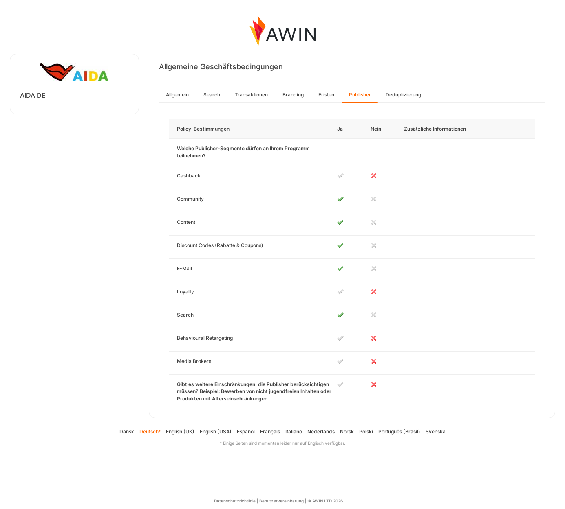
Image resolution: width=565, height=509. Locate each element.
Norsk (347, 431)
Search (211, 95)
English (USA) (216, 431)
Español (246, 431)
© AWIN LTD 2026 (325, 500)
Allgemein (177, 95)
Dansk (126, 431)
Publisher (360, 95)
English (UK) (180, 431)
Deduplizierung (403, 95)
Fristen (326, 95)
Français (270, 431)
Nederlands (321, 431)
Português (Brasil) (399, 431)
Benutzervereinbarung (281, 500)
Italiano (293, 431)
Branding (293, 95)
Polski (366, 431)
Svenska (436, 431)
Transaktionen (251, 95)
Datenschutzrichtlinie (235, 500)
